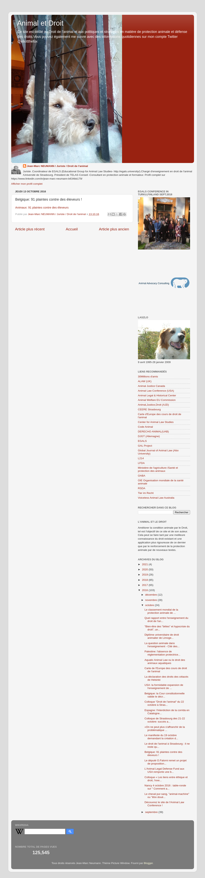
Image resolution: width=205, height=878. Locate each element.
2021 (145, 564)
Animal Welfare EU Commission (157, 399)
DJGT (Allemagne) (149, 436)
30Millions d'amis (148, 376)
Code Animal (145, 426)
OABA (141, 475)
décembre (151, 594)
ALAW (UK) (145, 381)
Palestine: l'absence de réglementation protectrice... (162, 653)
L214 (141, 458)
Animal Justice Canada (151, 386)
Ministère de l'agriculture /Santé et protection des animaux (158, 469)
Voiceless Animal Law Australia (156, 497)
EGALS (142, 440)
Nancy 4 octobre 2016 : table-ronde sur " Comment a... (165, 787)
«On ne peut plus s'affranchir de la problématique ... (164, 728)
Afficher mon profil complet (27, 183)
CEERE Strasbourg (149, 409)
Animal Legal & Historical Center (157, 395)
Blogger (148, 863)
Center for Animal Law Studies (156, 422)
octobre (150, 605)
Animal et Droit (40, 23)
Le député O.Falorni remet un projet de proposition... (165, 762)
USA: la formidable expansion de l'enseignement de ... (163, 686)
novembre (151, 600)
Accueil (72, 229)
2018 (145, 579)
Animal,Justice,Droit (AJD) (153, 404)
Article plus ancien (114, 229)
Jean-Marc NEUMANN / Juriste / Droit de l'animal (57, 166)
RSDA (141, 488)
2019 (145, 574)
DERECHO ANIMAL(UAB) (153, 431)
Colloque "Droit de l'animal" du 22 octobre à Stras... (164, 703)
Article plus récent (30, 229)
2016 (145, 590)
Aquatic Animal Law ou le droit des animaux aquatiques (164, 661)
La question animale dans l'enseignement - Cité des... (161, 645)
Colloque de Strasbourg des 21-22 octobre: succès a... (164, 720)
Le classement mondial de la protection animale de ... (161, 611)
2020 (145, 569)
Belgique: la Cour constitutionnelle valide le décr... (164, 695)
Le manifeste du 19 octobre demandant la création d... (161, 737)
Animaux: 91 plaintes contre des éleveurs (42, 207)
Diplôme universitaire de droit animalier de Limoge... (161, 636)
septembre (152, 812)
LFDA (141, 463)
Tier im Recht (146, 493)
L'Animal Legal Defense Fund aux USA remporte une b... (164, 770)
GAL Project (145, 445)
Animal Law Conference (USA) (156, 390)
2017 (145, 585)
